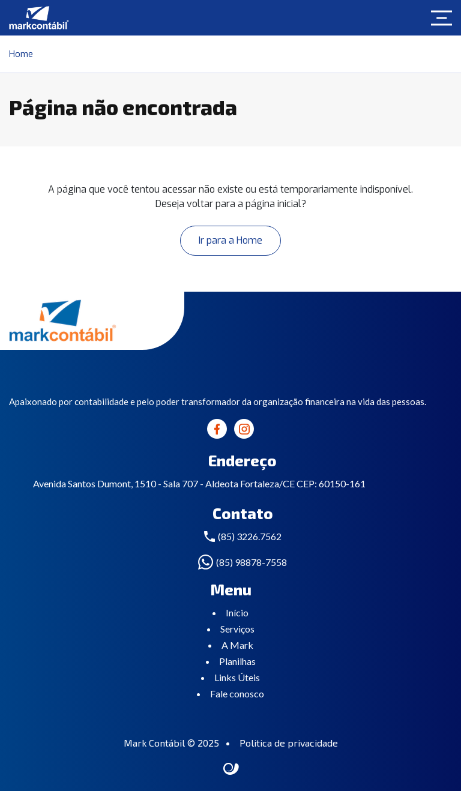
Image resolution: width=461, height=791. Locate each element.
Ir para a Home (230, 240)
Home (21, 54)
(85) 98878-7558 (251, 562)
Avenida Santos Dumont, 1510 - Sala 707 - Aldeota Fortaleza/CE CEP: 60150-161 (199, 483)
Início (237, 612)
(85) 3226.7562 (250, 536)
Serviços (237, 628)
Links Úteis (237, 677)
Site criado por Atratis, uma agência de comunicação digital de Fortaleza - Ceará (231, 769)
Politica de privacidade (289, 742)
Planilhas (237, 661)
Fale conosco (237, 693)
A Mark (237, 645)
